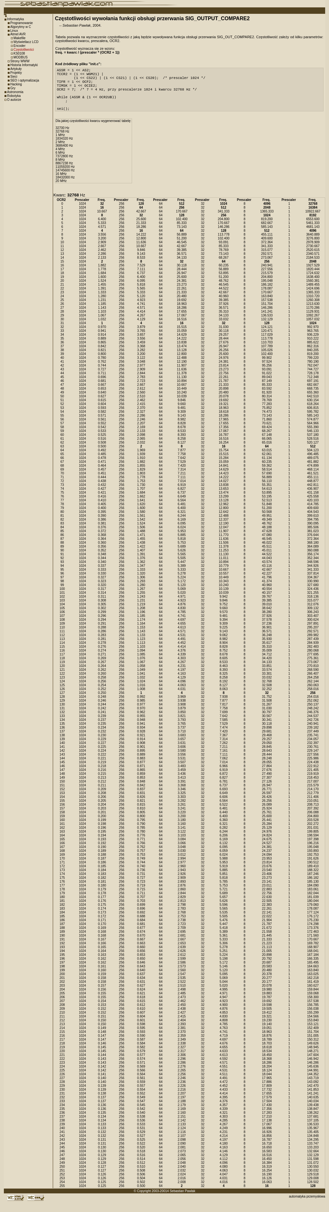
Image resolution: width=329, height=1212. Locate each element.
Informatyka (15, 19)
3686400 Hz (64, 156)
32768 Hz (62, 142)
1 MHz (60, 145)
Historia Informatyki (24, 65)
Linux (14, 30)
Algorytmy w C (20, 27)
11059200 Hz (65, 177)
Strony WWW (20, 61)
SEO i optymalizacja (24, 80)
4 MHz (60, 159)
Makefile (19, 38)
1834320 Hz (64, 149)
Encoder (19, 46)
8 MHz (60, 170)
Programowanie (21, 23)
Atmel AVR (18, 34)
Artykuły (16, 69)
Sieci (13, 76)
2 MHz (60, 152)
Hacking (16, 84)
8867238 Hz (64, 174)
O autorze (14, 99)
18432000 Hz (65, 188)
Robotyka (14, 96)
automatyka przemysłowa (307, 1207)
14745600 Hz (65, 181)
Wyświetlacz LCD (26, 42)
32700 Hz (62, 138)
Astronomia (15, 92)
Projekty (16, 72)
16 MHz (61, 184)
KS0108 (19, 53)
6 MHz (60, 163)
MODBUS (20, 57)
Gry (12, 88)
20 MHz (61, 191)
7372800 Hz (64, 167)
